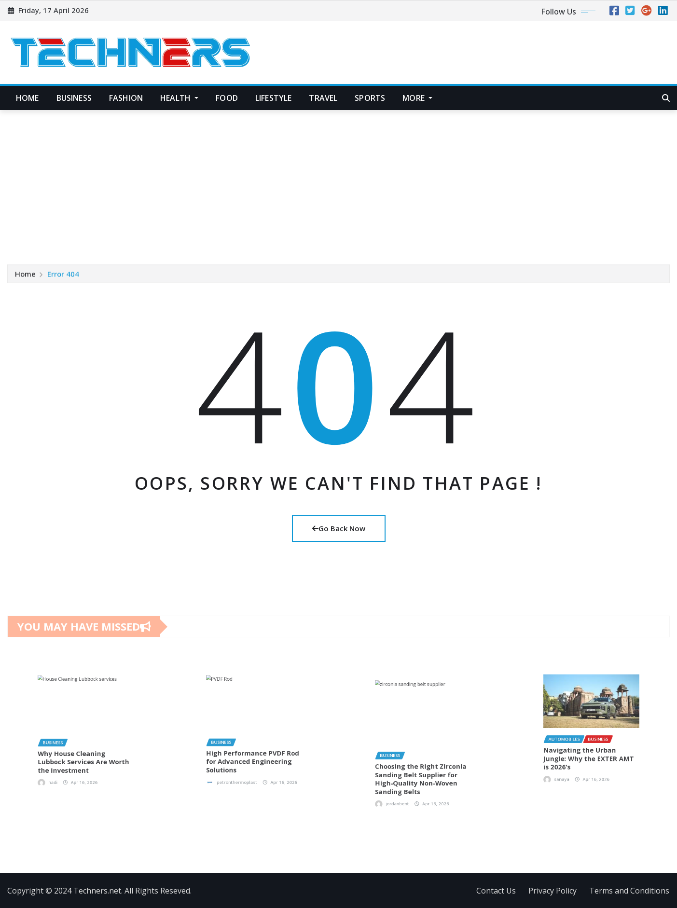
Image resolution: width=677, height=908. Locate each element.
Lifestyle (273, 98)
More (417, 98)
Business (74, 98)
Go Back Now (338, 528)
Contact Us (496, 890)
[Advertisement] (338, 182)
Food (227, 98)
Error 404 (63, 275)
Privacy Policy (552, 890)
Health (179, 98)
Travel (323, 98)
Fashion (126, 98)
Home (27, 98)
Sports (370, 98)
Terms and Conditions (629, 890)
